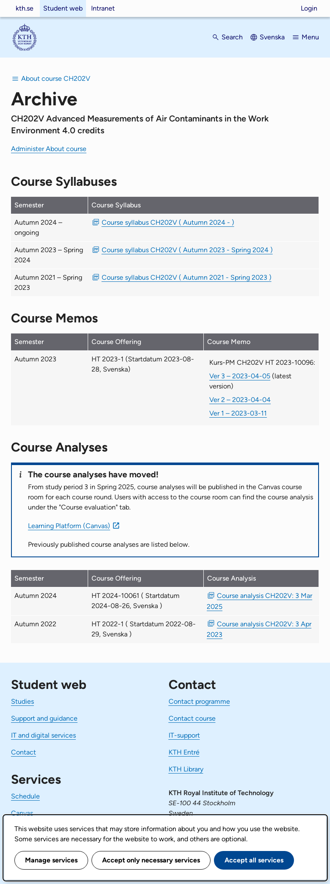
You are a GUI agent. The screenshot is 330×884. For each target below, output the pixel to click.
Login (309, 8)
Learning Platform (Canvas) (69, 526)
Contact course (192, 718)
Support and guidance (44, 718)
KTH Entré (184, 752)
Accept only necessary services (151, 860)
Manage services (51, 860)
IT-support (184, 735)
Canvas (22, 813)
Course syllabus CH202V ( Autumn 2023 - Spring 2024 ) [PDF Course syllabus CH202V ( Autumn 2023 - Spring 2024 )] (187, 250)
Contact (23, 752)
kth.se (24, 8)
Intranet (103, 8)
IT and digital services (43, 735)
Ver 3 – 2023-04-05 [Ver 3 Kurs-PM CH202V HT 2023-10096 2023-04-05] (239, 376)
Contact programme (199, 701)
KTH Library (186, 769)
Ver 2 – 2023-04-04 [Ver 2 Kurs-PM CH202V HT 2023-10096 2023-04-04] (240, 400)
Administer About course (48, 149)
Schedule (25, 796)
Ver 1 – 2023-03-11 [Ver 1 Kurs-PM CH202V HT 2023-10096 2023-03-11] (238, 413)
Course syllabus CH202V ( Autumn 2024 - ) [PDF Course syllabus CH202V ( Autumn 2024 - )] (168, 222)
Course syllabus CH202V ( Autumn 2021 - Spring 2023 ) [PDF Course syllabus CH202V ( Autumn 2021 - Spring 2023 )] (187, 277)
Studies (22, 701)
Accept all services (254, 860)
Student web (63, 8)
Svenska (272, 37)
